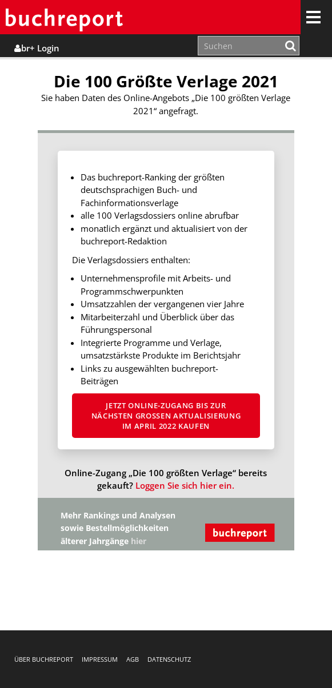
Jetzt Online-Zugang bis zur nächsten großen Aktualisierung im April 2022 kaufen (166, 415)
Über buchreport (43, 659)
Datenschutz (169, 659)
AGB (132, 659)
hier (138, 541)
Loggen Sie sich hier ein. (184, 485)
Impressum (100, 659)
